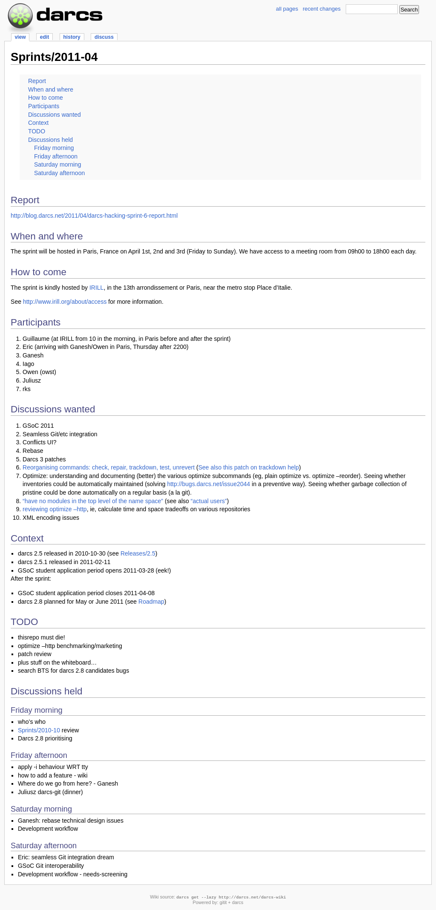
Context (38, 122)
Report (37, 81)
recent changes (322, 9)
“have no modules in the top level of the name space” (93, 501)
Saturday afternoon (59, 173)
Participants (43, 106)
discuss (104, 37)
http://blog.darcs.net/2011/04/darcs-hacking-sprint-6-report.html (94, 215)
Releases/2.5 (137, 553)
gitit (223, 902)
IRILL (96, 287)
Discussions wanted (54, 114)
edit (44, 37)
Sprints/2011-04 (54, 56)
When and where (50, 89)
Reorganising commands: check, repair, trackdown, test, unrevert (109, 467)
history (71, 37)
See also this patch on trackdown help (248, 467)
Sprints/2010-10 (39, 730)
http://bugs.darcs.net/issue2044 (208, 484)
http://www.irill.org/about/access (65, 301)
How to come (45, 97)
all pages (287, 9)
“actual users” (209, 501)
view (20, 37)
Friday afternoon (55, 156)
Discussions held (50, 139)
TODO (36, 131)
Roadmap (151, 601)
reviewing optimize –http (55, 509)
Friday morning (54, 147)
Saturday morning (57, 164)
